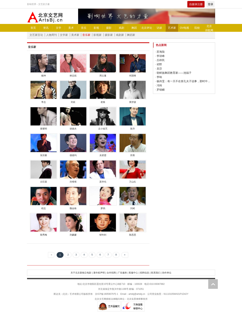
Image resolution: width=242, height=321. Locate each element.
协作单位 (166, 272)
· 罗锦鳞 (160, 89)
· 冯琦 (158, 85)
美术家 (75, 34)
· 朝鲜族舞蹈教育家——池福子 (173, 72)
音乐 (83, 27)
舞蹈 (134, 27)
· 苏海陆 (160, 51)
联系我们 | (156, 272)
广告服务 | (123, 272)
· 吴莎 (158, 68)
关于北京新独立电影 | (82, 272)
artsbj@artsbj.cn (136, 294)
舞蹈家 (131, 34)
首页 (33, 27)
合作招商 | (112, 272)
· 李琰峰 (160, 55)
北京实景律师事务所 (137, 299)
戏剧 (121, 27)
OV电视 (184, 27)
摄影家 (109, 34)
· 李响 (158, 77)
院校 (197, 27)
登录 (210, 4)
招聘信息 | (145, 272)
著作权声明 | (99, 272)
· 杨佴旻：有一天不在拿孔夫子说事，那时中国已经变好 (184, 81)
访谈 (159, 27)
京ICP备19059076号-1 (106, 294)
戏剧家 (120, 34)
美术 (71, 27)
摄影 (109, 27)
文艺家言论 (36, 34)
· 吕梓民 (160, 60)
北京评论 (146, 27)
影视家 (97, 34)
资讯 (46, 27)
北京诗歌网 (209, 28)
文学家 (64, 34)
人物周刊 (51, 34)
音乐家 (86, 34)
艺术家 (172, 27)
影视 (96, 27)
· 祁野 (158, 64)
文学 (58, 27)
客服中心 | (134, 272)
